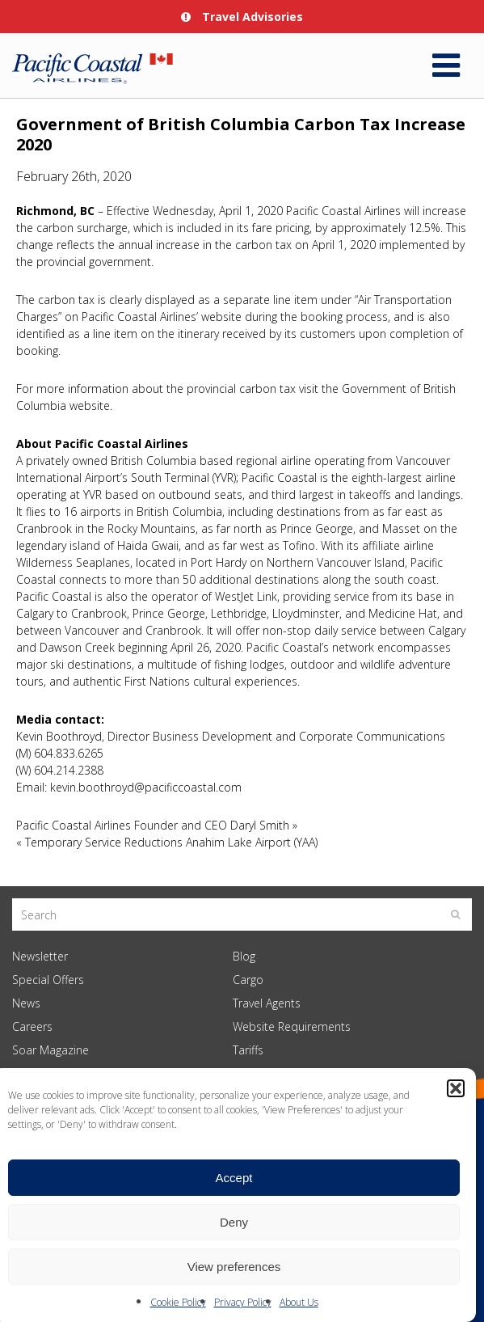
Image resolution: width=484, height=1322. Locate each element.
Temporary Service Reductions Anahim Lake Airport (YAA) (171, 842)
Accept (234, 1178)
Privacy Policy (242, 1302)
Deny (234, 1222)
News (26, 1003)
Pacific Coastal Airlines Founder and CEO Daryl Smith (152, 825)
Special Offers (48, 979)
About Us (299, 1302)
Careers (32, 1026)
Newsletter (40, 956)
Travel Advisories (242, 16)
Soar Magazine (50, 1050)
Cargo (248, 979)
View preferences (234, 1266)
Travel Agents (267, 1003)
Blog (244, 956)
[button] (456, 1088)
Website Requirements (292, 1026)
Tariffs (248, 1050)
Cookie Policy (178, 1302)
